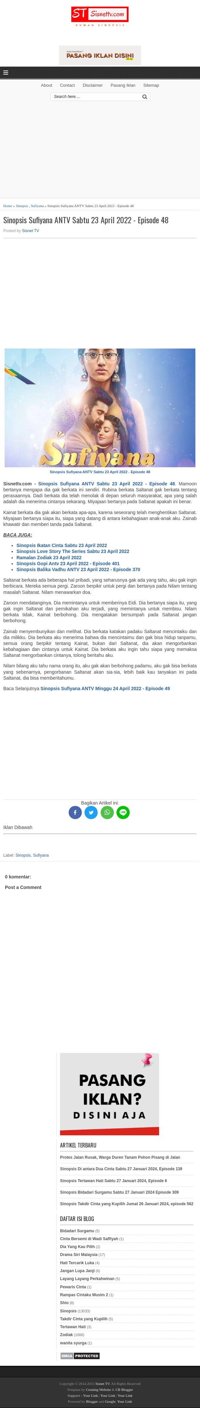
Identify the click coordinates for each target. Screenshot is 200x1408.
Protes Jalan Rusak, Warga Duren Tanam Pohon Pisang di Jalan (120, 1157)
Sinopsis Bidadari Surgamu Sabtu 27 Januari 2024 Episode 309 (119, 1192)
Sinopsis (22, 206)
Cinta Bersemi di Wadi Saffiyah (89, 1239)
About (46, 85)
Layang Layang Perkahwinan (87, 1278)
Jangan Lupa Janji (77, 1271)
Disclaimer (93, 85)
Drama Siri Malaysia (78, 1254)
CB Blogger (124, 1390)
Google (110, 1401)
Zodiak (66, 1334)
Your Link (90, 1395)
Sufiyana (37, 206)
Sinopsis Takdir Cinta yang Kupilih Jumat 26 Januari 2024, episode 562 (126, 1204)
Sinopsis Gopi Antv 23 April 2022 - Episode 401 (68, 563)
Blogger (92, 1401)
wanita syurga (73, 1343)
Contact (67, 85)
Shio (64, 1303)
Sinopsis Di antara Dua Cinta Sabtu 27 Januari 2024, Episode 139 (121, 1169)
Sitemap (151, 85)
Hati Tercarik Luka (77, 1263)
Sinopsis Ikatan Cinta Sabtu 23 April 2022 (62, 545)
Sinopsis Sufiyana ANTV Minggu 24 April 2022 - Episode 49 (105, 688)
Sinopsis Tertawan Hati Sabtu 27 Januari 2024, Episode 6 (113, 1180)
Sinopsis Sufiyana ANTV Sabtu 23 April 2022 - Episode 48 (86, 220)
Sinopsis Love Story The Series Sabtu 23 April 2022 (73, 551)
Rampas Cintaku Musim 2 (84, 1295)
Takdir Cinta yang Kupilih (84, 1319)
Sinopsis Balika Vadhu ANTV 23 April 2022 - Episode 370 (78, 569)
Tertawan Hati (73, 1327)
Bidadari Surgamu (77, 1231)
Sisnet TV (30, 231)
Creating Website (98, 1390)
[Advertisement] (100, 152)
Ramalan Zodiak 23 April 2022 (49, 557)
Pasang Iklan (123, 85)
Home (7, 206)
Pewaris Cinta (73, 1287)
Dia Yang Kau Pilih (77, 1246)
